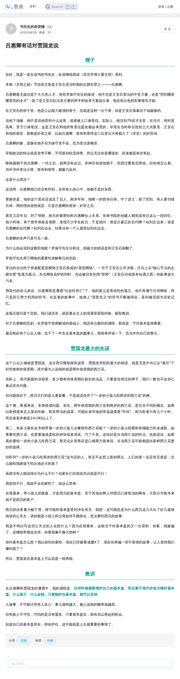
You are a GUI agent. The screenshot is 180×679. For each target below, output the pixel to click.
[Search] (61, 7)
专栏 (32, 6)
